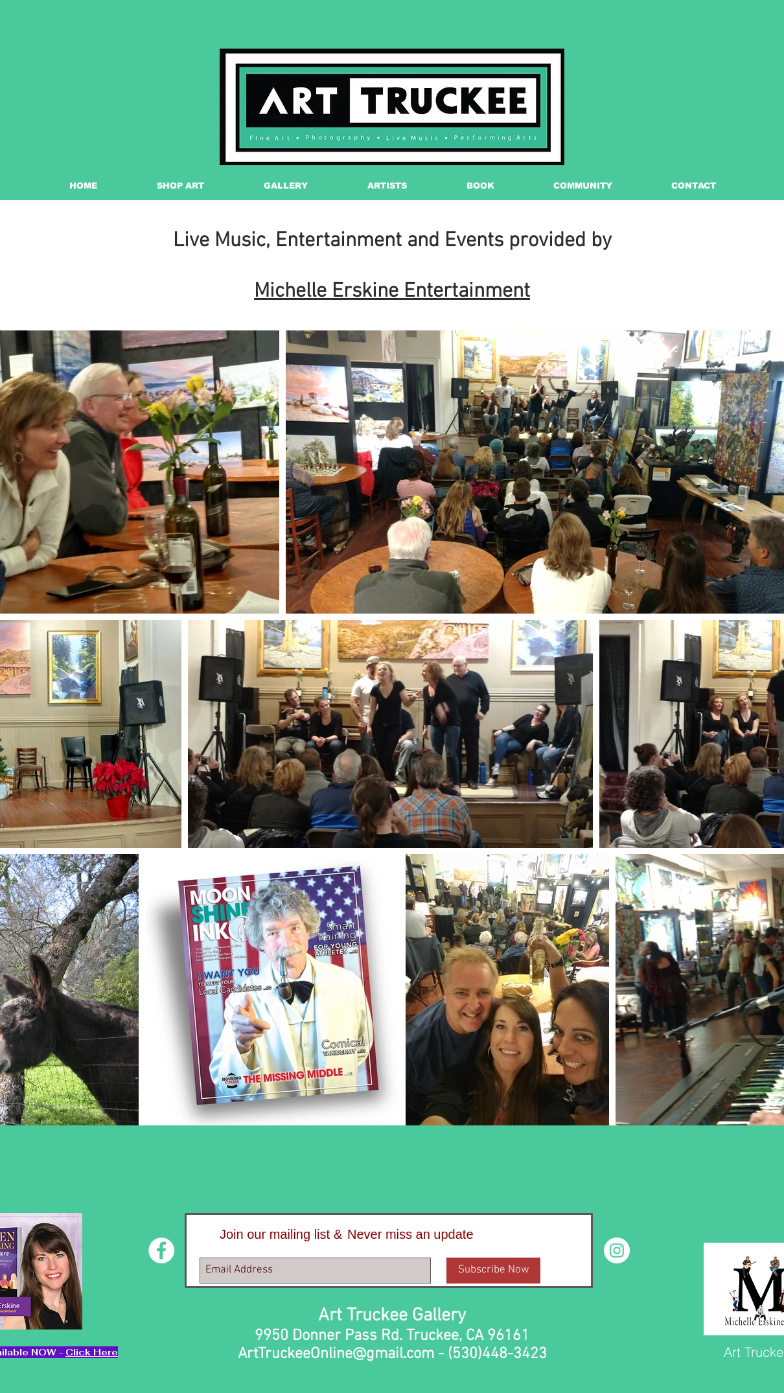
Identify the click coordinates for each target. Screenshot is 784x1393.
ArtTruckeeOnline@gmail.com (336, 1354)
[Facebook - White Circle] (161, 1250)
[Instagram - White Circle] (617, 1250)
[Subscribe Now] (493, 1271)
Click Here (91, 1352)
